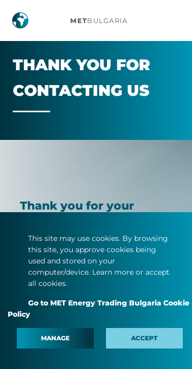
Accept (144, 338)
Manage (55, 338)
